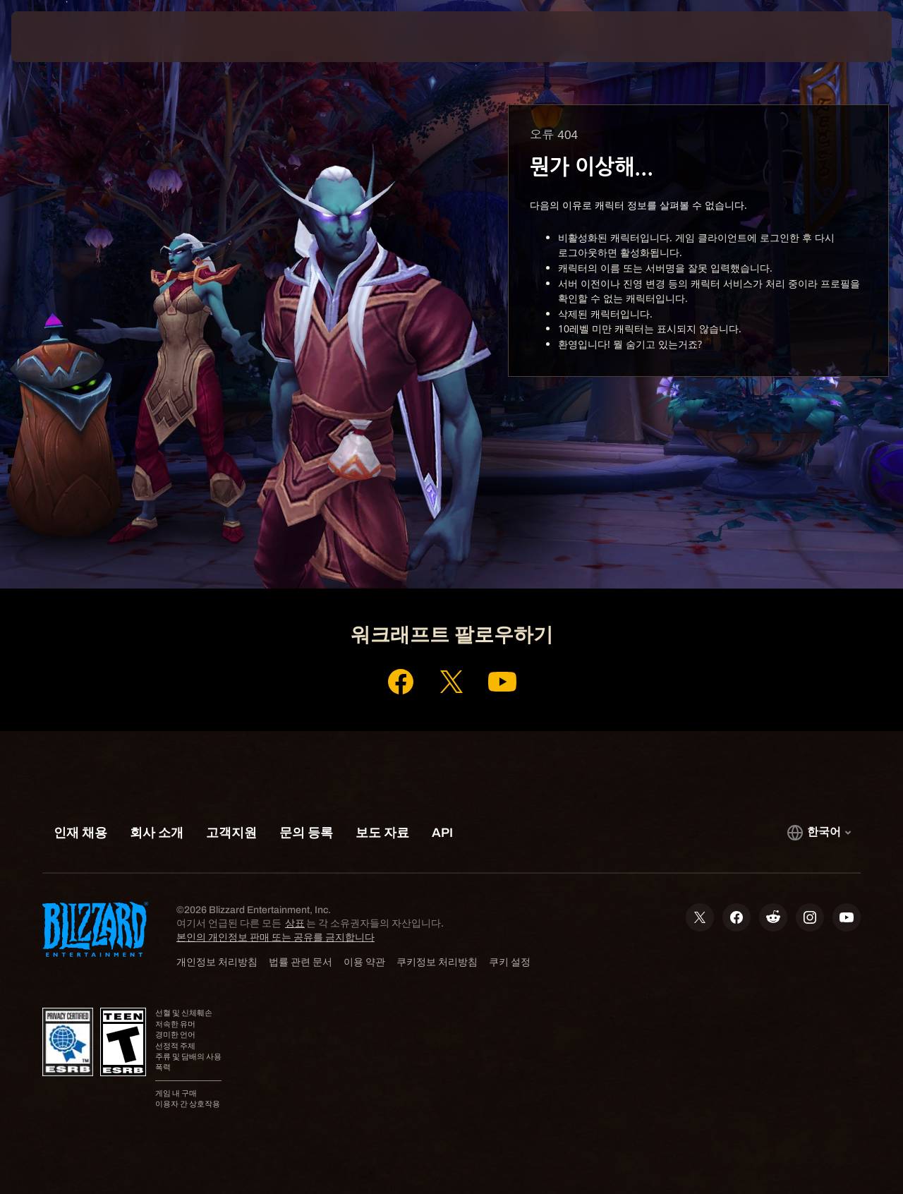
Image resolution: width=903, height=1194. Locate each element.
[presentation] (55, 36)
